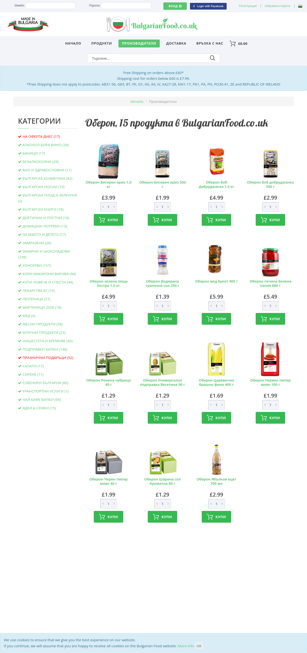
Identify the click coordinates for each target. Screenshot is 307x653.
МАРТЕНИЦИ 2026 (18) (42, 307)
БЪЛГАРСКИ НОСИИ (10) (44, 186)
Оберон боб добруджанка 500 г (270, 184)
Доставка (176, 43)
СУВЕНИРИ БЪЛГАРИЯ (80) (45, 382)
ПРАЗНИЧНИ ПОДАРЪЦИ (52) (48, 357)
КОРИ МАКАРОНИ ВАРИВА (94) (49, 273)
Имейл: (20, 5)
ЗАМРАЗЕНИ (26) (37, 242)
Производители (139, 43)
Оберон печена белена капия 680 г (270, 283)
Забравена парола (277, 6)
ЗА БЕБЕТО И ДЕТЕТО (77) (44, 234)
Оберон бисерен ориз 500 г (162, 184)
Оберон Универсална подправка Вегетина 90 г (162, 382)
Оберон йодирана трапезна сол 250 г (162, 283)
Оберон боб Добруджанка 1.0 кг (216, 184)
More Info (186, 645)
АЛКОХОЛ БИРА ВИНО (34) (46, 144)
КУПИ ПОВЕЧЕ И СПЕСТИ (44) (48, 282)
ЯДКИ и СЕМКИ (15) (39, 407)
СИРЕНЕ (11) (33, 374)
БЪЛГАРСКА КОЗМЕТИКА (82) (47, 178)
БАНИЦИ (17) (34, 153)
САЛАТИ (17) (33, 366)
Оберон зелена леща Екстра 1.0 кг (108, 283)
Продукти (101, 43)
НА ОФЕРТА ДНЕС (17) (41, 136)
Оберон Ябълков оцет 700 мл (216, 481)
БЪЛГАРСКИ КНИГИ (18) (43, 209)
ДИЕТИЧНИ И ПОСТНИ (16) (46, 217)
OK (198, 645)
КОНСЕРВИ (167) (37, 265)
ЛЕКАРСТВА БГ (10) (39, 290)
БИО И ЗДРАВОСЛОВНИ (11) (47, 170)
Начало (73, 43)
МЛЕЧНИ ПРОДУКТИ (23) (44, 332)
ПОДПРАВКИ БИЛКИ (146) (45, 349)
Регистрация (248, 6)
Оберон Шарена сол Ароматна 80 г (162, 481)
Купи (108, 219)
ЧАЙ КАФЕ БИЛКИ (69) (42, 399)
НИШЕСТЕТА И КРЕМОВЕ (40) (48, 340)
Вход (175, 6)
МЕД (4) (29, 315)
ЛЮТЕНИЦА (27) (36, 298)
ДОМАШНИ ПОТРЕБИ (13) (45, 226)
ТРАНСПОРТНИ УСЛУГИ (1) (46, 391)
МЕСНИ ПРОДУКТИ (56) (43, 324)
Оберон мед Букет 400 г (216, 281)
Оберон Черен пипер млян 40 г (108, 481)
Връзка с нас (209, 43)
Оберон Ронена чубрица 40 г (108, 382)
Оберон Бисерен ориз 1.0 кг (108, 184)
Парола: (94, 5)
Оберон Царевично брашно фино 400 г (216, 382)
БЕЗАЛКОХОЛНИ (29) (41, 161)
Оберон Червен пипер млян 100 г (270, 382)
